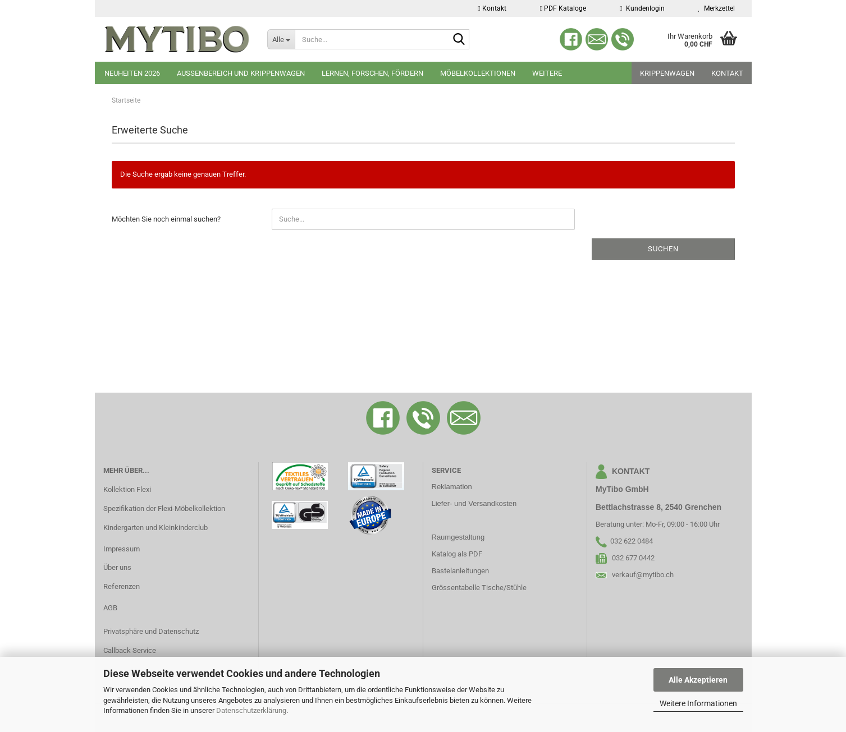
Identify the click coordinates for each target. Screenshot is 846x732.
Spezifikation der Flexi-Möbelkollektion (164, 508)
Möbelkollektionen (477, 73)
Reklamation (452, 486)
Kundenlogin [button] (642, 8)
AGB (110, 608)
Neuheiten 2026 (132, 73)
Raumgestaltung (458, 537)
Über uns (117, 567)
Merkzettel (716, 8)
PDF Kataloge (563, 8)
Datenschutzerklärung (251, 710)
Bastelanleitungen (460, 571)
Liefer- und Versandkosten (474, 503)
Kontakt (492, 8)
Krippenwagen (667, 73)
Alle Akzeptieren (698, 679)
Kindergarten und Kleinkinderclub (155, 527)
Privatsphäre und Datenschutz (151, 631)
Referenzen (121, 586)
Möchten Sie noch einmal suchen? (166, 219)
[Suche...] (281, 39)
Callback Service (129, 650)
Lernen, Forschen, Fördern (372, 73)
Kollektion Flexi (127, 489)
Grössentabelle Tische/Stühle (479, 587)
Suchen (663, 249)
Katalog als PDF (457, 554)
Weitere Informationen (698, 703)
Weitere (547, 73)
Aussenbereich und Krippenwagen (241, 73)
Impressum (121, 549)
